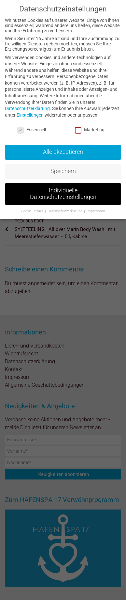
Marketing (90, 129)
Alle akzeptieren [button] (63, 152)
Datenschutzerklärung (27, 108)
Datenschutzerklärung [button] (65, 211)
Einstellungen (30, 115)
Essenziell (31, 129)
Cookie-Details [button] (32, 211)
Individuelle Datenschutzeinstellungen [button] (63, 193)
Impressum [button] (96, 211)
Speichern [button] (63, 171)
